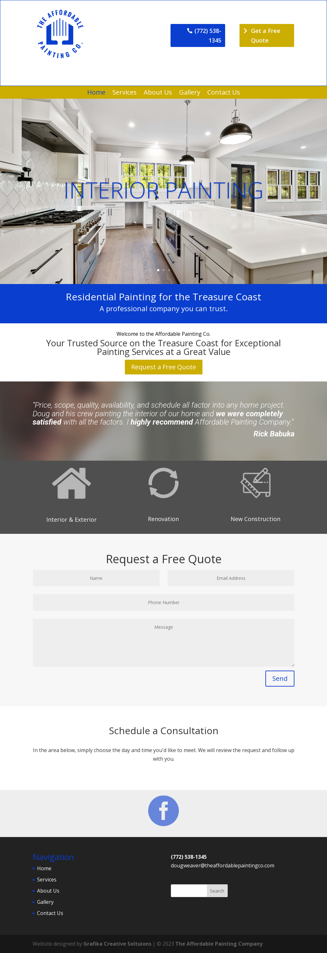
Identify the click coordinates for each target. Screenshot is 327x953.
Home (96, 93)
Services (124, 93)
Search (217, 891)
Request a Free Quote (163, 367)
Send (279, 678)
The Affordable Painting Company (218, 943)
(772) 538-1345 (207, 35)
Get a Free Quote (265, 35)
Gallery (189, 93)
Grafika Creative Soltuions (117, 943)
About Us (158, 93)
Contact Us (223, 93)
